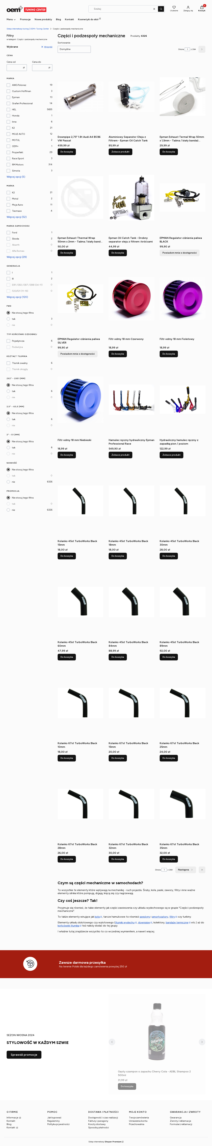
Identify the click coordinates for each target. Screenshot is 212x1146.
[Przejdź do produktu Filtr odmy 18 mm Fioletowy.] (182, 298)
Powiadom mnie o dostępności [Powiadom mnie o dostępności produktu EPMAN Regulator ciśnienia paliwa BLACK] (179, 252)
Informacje (13, 1117)
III (13, 278)
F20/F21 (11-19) (20, 291)
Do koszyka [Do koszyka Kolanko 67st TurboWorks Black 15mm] (117, 758)
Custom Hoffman (21, 91)
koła (97, 916)
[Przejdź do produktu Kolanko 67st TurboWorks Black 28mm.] (80, 804)
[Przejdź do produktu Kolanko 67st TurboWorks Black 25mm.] (182, 703)
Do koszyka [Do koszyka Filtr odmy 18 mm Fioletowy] (168, 353)
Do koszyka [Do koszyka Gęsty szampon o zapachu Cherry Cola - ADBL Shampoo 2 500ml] (127, 1086)
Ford (14, 232)
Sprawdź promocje (24, 1055)
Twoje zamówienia (139, 1117)
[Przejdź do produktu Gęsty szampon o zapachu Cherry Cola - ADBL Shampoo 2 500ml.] (157, 1031)
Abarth (16, 244)
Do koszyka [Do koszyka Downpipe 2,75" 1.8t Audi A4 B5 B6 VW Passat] (66, 151)
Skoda (15, 238)
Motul (15, 198)
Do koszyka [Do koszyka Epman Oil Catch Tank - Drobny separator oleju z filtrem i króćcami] (117, 252)
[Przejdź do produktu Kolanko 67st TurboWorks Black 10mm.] (80, 703)
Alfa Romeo (18, 251)
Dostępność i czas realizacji (103, 1117)
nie (13, 325)
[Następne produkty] (185, 869)
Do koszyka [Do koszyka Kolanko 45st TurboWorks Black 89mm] (168, 657)
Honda (15, 115)
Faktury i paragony (98, 1121)
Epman (16, 97)
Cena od (11, 62)
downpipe (144, 922)
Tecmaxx (17, 211)
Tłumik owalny (19, 363)
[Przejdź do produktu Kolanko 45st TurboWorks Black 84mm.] (131, 602)
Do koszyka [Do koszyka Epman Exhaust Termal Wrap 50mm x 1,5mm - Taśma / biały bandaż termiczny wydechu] (168, 151)
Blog (9, 1124)
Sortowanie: (64, 42)
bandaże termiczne (177, 922)
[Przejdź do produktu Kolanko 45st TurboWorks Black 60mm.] (80, 602)
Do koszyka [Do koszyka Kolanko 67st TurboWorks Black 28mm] (66, 859)
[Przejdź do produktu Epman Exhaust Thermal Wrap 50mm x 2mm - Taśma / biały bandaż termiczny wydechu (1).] (80, 197)
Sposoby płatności (98, 1127)
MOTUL (16, 140)
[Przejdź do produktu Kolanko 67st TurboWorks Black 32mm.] (131, 804)
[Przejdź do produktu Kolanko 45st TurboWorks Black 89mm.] (182, 602)
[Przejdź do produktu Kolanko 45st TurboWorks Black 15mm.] (80, 501)
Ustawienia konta (138, 1121)
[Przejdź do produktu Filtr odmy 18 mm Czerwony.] (131, 298)
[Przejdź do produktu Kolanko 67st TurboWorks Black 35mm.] (182, 804)
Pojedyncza (18, 341)
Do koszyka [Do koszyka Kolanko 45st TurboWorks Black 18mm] (117, 556)
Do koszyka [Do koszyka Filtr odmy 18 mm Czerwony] (117, 353)
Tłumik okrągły (20, 369)
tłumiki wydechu (124, 922)
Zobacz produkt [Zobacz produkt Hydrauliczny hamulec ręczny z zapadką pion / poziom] (171, 455)
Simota (16, 170)
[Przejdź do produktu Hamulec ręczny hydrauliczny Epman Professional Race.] (131, 400)
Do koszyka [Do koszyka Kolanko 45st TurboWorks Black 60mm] (66, 657)
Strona (181, 49)
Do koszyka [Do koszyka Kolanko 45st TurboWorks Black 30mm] (168, 556)
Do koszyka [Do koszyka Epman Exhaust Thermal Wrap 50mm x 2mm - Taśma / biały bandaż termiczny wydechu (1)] (66, 252)
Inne (14, 121)
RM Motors (18, 164)
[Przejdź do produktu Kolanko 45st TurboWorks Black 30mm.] (182, 501)
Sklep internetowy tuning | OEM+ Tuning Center (28, 29)
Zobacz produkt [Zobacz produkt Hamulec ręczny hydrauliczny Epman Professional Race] (120, 455)
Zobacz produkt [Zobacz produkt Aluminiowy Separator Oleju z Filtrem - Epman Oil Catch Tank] (120, 151)
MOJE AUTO (18, 134)
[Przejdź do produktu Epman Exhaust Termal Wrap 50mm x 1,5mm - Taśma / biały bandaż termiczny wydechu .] (182, 96)
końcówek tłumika (68, 925)
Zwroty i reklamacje (180, 1121)
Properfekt (17, 152)
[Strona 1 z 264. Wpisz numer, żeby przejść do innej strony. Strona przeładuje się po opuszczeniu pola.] (187, 49)
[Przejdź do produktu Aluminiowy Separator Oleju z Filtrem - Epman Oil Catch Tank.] (131, 96)
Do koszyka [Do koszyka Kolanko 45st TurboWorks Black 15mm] (66, 556)
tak (13, 319)
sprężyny (145, 916)
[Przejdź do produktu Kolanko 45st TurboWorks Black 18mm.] (131, 501)
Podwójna (17, 347)
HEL (14, 109)
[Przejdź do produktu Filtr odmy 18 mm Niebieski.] (80, 400)
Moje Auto (17, 204)
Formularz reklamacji (181, 1124)
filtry (172, 916)
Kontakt (11, 1121)
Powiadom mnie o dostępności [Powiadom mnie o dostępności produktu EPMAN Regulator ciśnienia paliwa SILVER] (77, 353)
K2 (13, 128)
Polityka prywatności (58, 1124)
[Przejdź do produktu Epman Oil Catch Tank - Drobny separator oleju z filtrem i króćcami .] (131, 197)
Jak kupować (54, 1117)
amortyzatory (160, 916)
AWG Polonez (19, 85)
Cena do (36, 62)
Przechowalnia (136, 1124)
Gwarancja (176, 1117)
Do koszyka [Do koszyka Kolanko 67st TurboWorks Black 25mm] (168, 758)
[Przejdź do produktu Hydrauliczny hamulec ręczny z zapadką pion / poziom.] (182, 400)
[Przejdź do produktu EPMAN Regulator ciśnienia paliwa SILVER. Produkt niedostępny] (80, 298)
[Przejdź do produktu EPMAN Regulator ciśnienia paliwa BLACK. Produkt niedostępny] (182, 197)
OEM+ (15, 146)
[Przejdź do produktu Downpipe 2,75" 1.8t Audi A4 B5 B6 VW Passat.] (80, 96)
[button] (161, 9)
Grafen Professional (22, 103)
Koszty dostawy (97, 1124)
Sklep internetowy (104, 1142)
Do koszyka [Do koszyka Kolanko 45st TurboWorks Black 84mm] (117, 657)
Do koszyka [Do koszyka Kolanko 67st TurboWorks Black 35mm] (168, 859)
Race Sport (18, 158)
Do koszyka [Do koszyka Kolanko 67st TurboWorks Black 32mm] (117, 859)
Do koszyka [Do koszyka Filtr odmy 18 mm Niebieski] (66, 455)
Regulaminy (53, 1121)
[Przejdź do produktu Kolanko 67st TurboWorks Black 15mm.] (131, 703)
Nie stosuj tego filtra (23, 312)
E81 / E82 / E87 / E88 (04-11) (27, 284)
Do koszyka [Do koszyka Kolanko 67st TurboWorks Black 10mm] (66, 758)
